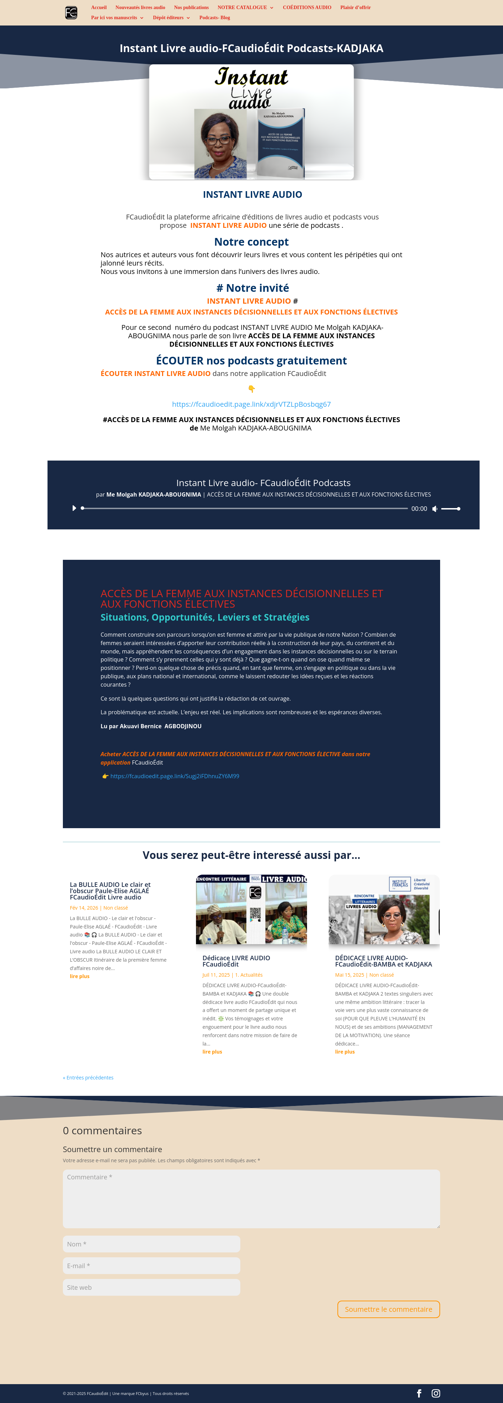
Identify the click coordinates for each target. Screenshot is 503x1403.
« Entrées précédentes (88, 1077)
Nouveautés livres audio (140, 7)
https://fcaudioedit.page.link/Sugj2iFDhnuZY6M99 (174, 776)
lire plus (79, 976)
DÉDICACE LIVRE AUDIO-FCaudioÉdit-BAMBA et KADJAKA (383, 961)
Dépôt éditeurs (168, 17)
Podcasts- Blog (214, 17)
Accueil (99, 7)
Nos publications (191, 7)
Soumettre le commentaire (388, 1309)
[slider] (245, 508)
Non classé (115, 907)
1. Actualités (249, 974)
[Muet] (435, 509)
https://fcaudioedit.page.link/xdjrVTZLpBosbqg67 (251, 404)
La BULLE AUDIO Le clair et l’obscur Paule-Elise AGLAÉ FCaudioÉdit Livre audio (110, 890)
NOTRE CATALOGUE (242, 7)
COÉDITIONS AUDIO (307, 7)
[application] (263, 508)
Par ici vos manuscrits (114, 17)
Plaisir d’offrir (355, 7)
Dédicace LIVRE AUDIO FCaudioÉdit (236, 961)
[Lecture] (74, 508)
